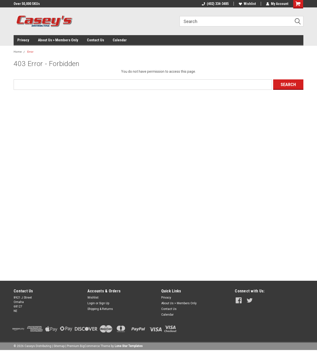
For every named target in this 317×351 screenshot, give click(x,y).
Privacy (23, 40)
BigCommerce (90, 346)
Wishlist (247, 4)
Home (18, 51)
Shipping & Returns (100, 309)
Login (91, 303)
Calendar (120, 40)
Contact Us (95, 40)
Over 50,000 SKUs (27, 4)
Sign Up (104, 303)
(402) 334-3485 (215, 4)
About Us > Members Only (58, 40)
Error (30, 51)
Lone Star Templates (129, 346)
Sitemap (59, 346)
